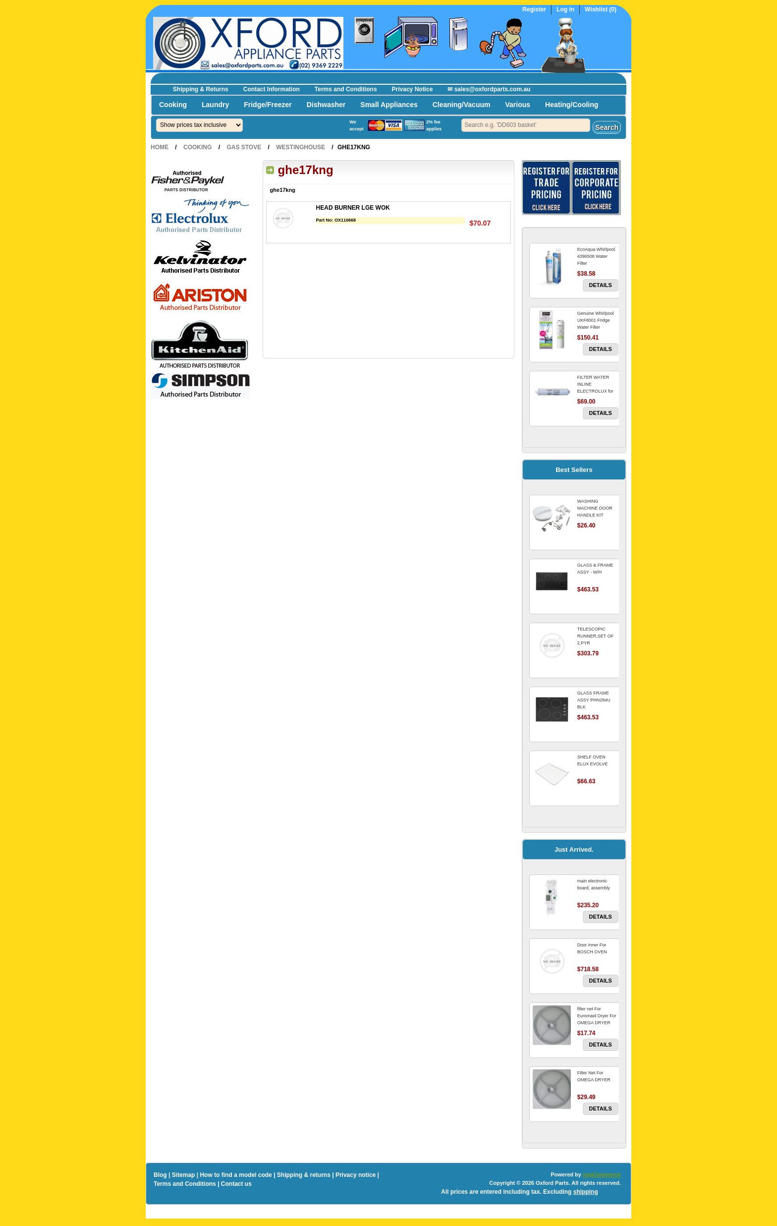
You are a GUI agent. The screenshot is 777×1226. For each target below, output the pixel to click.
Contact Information (271, 89)
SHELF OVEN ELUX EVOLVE (592, 760)
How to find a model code (236, 1174)
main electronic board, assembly (593, 884)
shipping (585, 1191)
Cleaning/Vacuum (462, 105)
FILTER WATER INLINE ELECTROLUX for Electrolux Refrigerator (595, 391)
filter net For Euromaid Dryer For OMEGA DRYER (596, 1015)
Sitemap (183, 1174)
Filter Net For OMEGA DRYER (593, 1076)
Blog (160, 1174)
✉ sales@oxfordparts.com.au (488, 89)
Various (517, 105)
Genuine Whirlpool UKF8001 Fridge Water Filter (595, 320)
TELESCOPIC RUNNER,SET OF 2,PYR (595, 636)
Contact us (236, 1183)
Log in (565, 9)
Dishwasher (326, 105)
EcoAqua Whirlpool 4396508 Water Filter (596, 256)
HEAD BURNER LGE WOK (353, 207)
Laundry (215, 105)
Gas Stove (243, 147)
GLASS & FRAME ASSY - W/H (595, 569)
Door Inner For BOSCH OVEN (592, 948)
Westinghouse (300, 147)
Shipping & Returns (200, 89)
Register (534, 9)
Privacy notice (355, 1174)
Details (600, 285)
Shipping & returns (304, 1174)
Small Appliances (388, 105)
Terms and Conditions (346, 89)
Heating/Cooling (571, 105)
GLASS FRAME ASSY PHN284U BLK (593, 700)
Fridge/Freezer (267, 105)
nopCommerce (602, 1174)
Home (159, 147)
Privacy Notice (412, 89)
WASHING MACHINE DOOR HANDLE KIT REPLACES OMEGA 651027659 (597, 515)
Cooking (173, 105)
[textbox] (525, 125)
